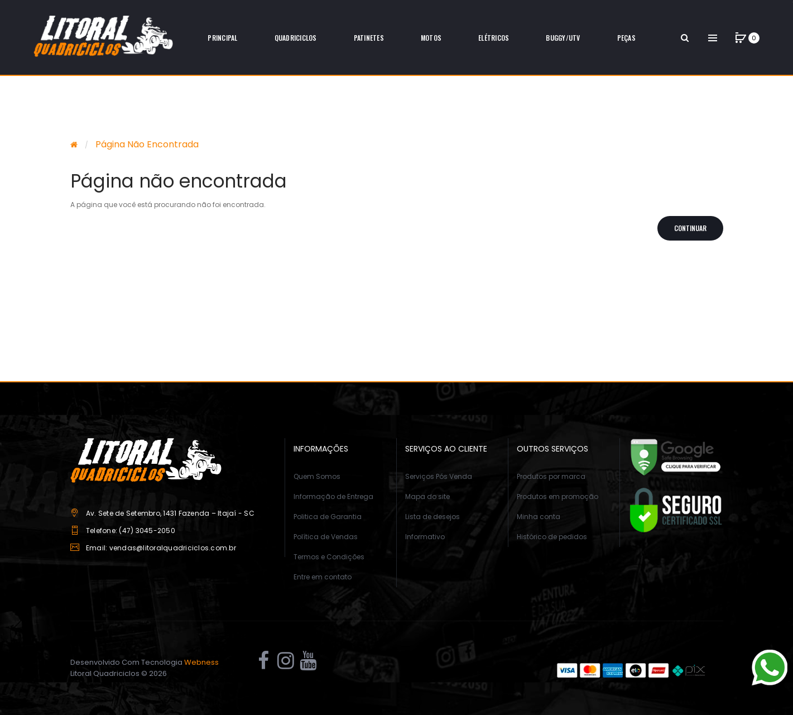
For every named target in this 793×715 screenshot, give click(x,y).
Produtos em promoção (557, 496)
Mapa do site (427, 496)
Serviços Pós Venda (438, 476)
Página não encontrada (147, 144)
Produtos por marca (551, 476)
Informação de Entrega (333, 496)
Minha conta (538, 516)
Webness (201, 662)
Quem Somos (317, 476)
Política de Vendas (326, 536)
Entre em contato (323, 577)
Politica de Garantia (328, 516)
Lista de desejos (432, 516)
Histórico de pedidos (552, 536)
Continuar (690, 228)
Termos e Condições (329, 557)
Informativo (425, 536)
